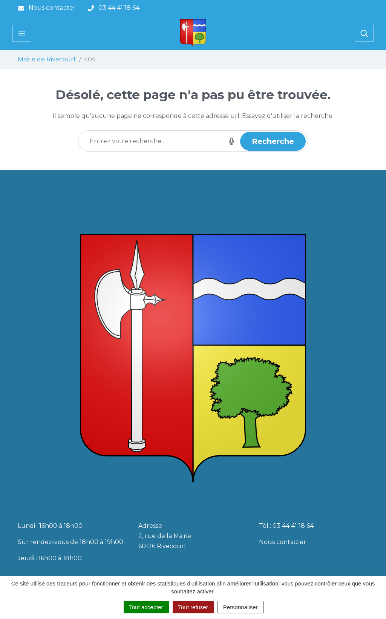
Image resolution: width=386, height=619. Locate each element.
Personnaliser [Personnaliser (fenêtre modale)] (240, 607)
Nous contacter (282, 542)
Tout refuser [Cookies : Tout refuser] (193, 607)
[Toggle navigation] (21, 33)
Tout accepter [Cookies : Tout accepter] (146, 607)
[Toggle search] (364, 33)
